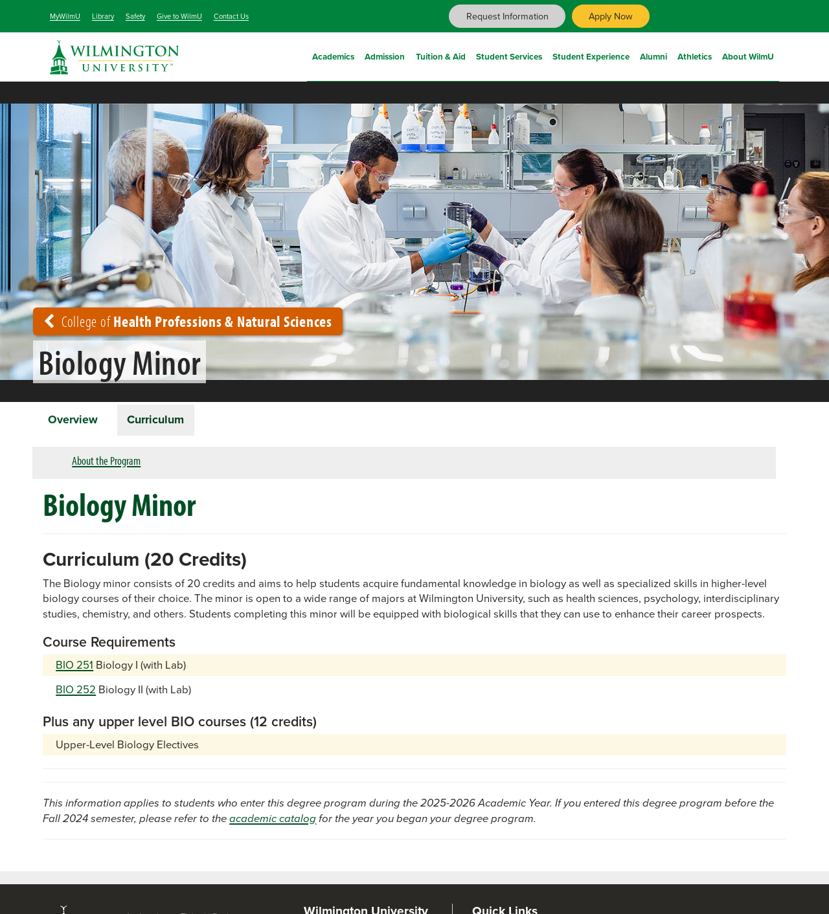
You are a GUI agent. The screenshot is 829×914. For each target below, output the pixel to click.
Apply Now (611, 16)
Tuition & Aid (441, 55)
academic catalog (272, 819)
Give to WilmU (179, 16)
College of (187, 321)
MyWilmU (65, 16)
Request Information (507, 16)
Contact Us (231, 16)
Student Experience (591, 55)
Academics (333, 55)
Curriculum (158, 420)
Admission (385, 55)
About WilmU (748, 55)
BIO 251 (74, 666)
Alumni (653, 55)
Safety (135, 16)
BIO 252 (76, 691)
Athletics (694, 55)
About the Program (106, 461)
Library (103, 16)
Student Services (509, 55)
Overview (73, 420)
